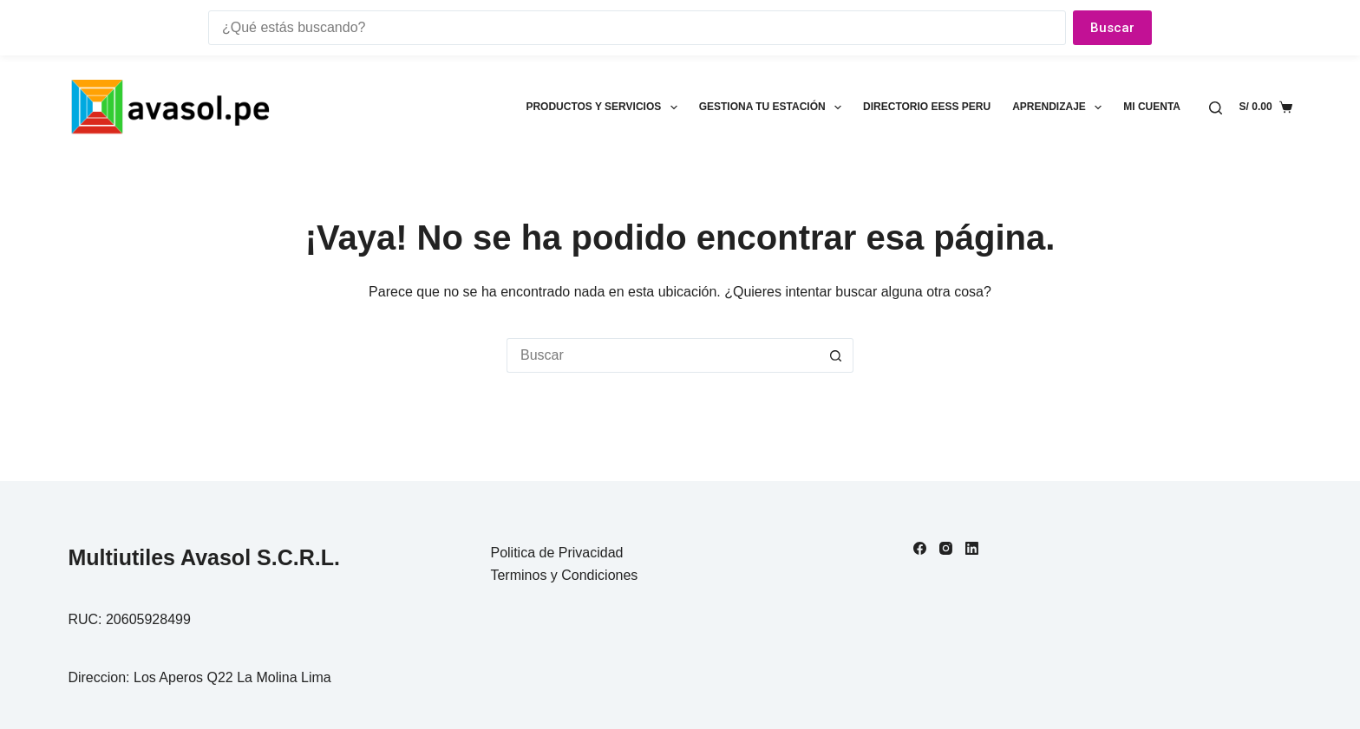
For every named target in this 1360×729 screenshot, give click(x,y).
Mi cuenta (1151, 107)
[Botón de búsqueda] (836, 355)
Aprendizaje (1060, 107)
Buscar (1112, 28)
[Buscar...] (663, 355)
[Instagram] (945, 548)
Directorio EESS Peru (927, 107)
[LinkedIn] (971, 548)
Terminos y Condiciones (564, 575)
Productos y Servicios (604, 107)
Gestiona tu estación (773, 107)
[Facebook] (919, 548)
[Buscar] (1215, 107)
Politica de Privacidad (556, 552)
